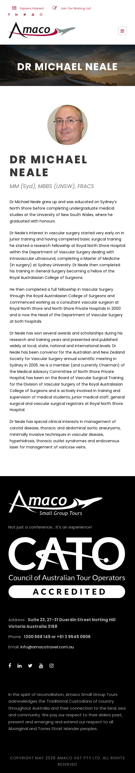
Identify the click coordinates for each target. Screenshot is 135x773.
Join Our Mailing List (76, 8)
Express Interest (32, 8)
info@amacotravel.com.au (47, 647)
